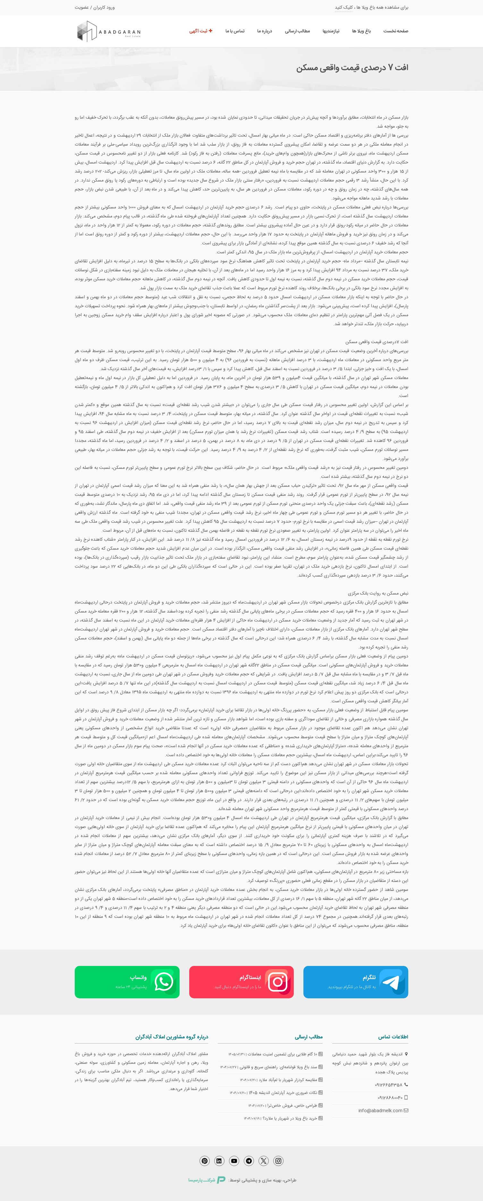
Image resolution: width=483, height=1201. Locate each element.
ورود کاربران (104, 8)
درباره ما (264, 31)
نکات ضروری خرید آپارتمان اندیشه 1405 (286, 1092)
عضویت (82, 8)
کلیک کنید (344, 8)
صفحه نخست (396, 31)
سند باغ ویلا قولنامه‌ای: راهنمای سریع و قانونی (281, 1067)
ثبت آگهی (201, 31)
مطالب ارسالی (297, 31)
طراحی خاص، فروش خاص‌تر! (295, 1105)
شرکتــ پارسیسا (206, 1180)
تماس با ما (234, 31)
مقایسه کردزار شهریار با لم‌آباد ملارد (291, 1080)
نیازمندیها (331, 31)
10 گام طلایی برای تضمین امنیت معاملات (285, 1054)
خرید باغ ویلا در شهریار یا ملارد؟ (293, 1118)
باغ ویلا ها (361, 31)
